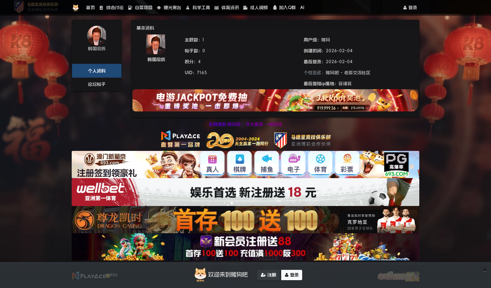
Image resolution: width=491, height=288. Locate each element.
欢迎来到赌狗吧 (220, 275)
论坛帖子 (97, 84)
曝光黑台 (169, 7)
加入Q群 (284, 7)
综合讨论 (111, 7)
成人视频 (255, 7)
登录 (410, 7)
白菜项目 (140, 7)
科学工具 (198, 7)
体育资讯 (226, 7)
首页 (90, 7)
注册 (268, 275)
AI (302, 7)
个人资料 (97, 71)
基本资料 (145, 28)
